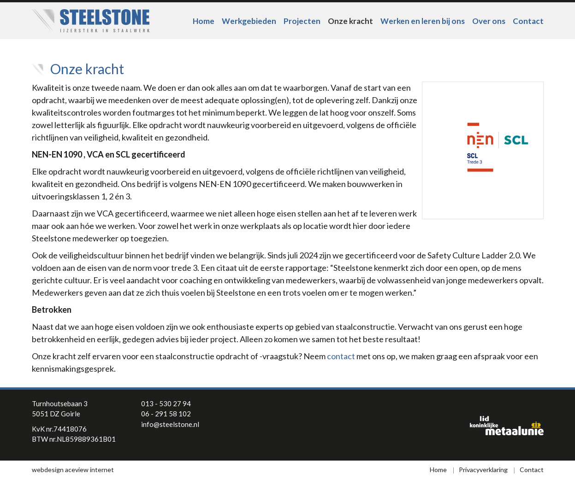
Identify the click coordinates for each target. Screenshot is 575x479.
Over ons (488, 21)
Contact (528, 21)
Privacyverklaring (483, 469)
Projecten (302, 21)
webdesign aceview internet (73, 469)
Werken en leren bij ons (422, 21)
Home (203, 21)
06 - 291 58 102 (166, 413)
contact (341, 356)
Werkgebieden (249, 21)
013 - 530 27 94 (166, 403)
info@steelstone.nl (170, 424)
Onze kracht (350, 21)
